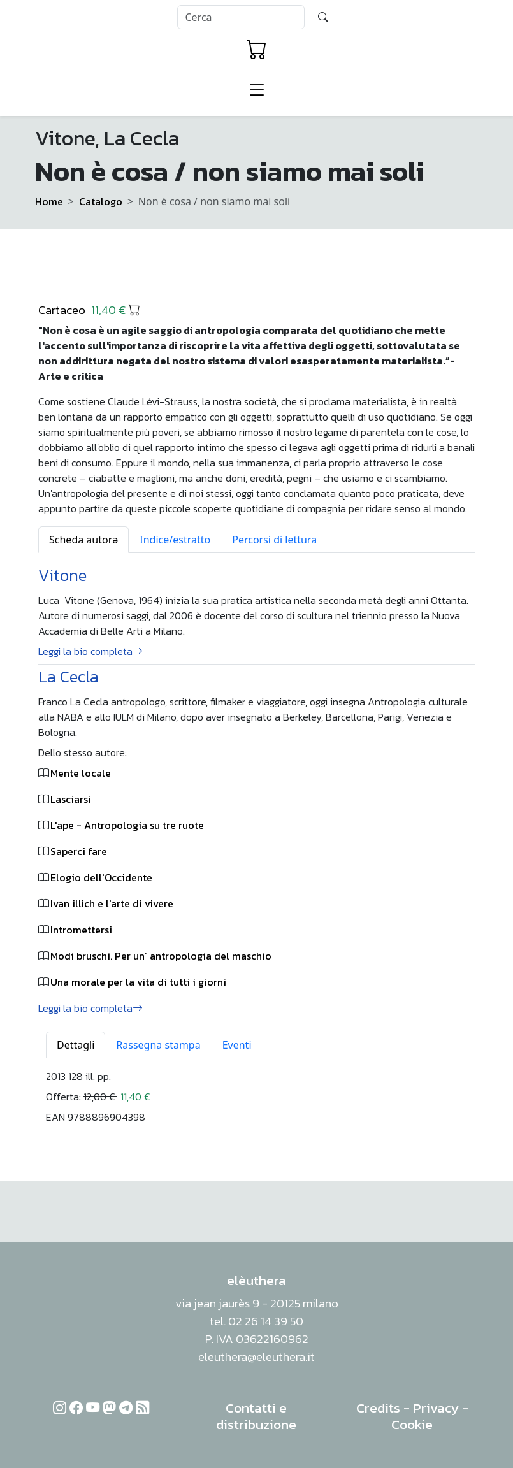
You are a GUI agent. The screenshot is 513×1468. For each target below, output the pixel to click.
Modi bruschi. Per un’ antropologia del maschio (160, 955)
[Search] (241, 17)
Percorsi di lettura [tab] (274, 540)
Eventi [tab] (237, 1045)
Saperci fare (78, 851)
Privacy (436, 1408)
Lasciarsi (70, 799)
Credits (378, 1408)
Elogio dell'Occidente (101, 877)
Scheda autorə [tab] (83, 540)
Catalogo (100, 201)
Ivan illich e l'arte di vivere (111, 903)
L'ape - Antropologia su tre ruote (127, 825)
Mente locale (80, 773)
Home (49, 201)
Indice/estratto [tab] (175, 540)
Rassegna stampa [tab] (158, 1045)
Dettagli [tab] (75, 1045)
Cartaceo (89, 310)
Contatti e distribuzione (256, 1416)
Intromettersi (81, 929)
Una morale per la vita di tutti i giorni (138, 981)
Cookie (412, 1424)
